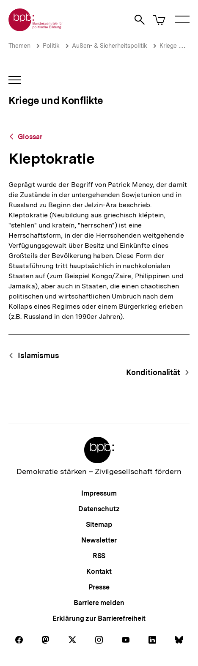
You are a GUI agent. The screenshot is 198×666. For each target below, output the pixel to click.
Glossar (30, 137)
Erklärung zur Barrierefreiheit (98, 618)
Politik (51, 45)
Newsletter (98, 540)
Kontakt (99, 571)
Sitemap (99, 525)
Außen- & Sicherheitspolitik (109, 45)
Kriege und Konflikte (55, 100)
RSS (99, 556)
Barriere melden (99, 603)
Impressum (98, 493)
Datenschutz (98, 509)
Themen (19, 45)
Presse (98, 587)
